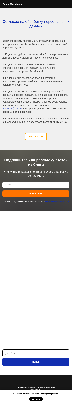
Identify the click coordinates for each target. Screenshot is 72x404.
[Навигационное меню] (68, 4)
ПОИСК (36, 362)
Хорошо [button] (36, 399)
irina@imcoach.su (36, 390)
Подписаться (36, 193)
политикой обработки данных (57, 202)
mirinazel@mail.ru (12, 108)
